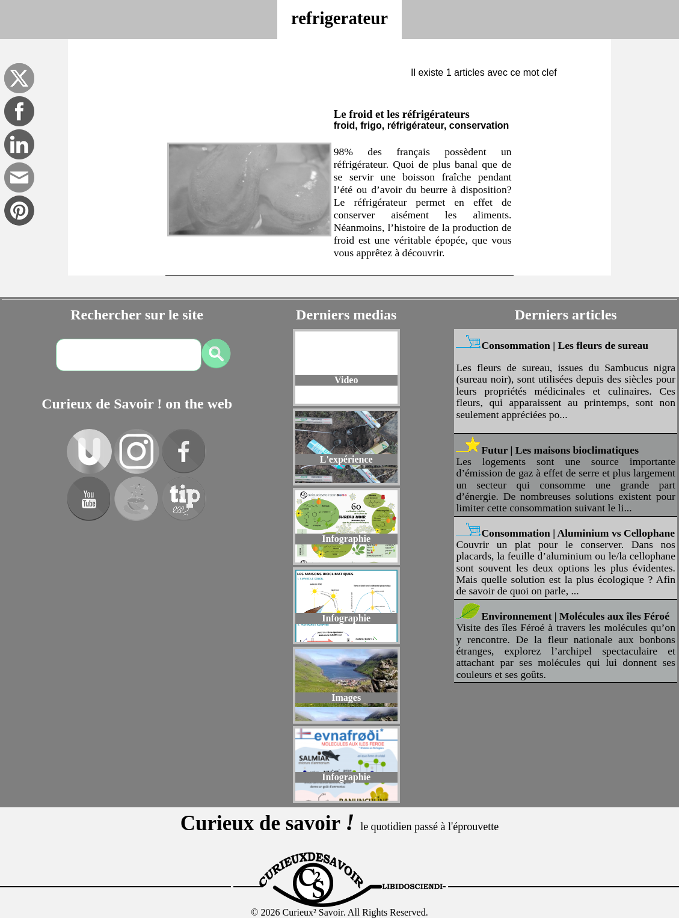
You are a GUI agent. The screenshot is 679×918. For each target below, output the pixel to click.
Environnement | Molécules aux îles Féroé (575, 616)
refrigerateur (339, 18)
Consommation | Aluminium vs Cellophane (578, 533)
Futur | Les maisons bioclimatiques (560, 450)
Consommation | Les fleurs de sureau (564, 345)
